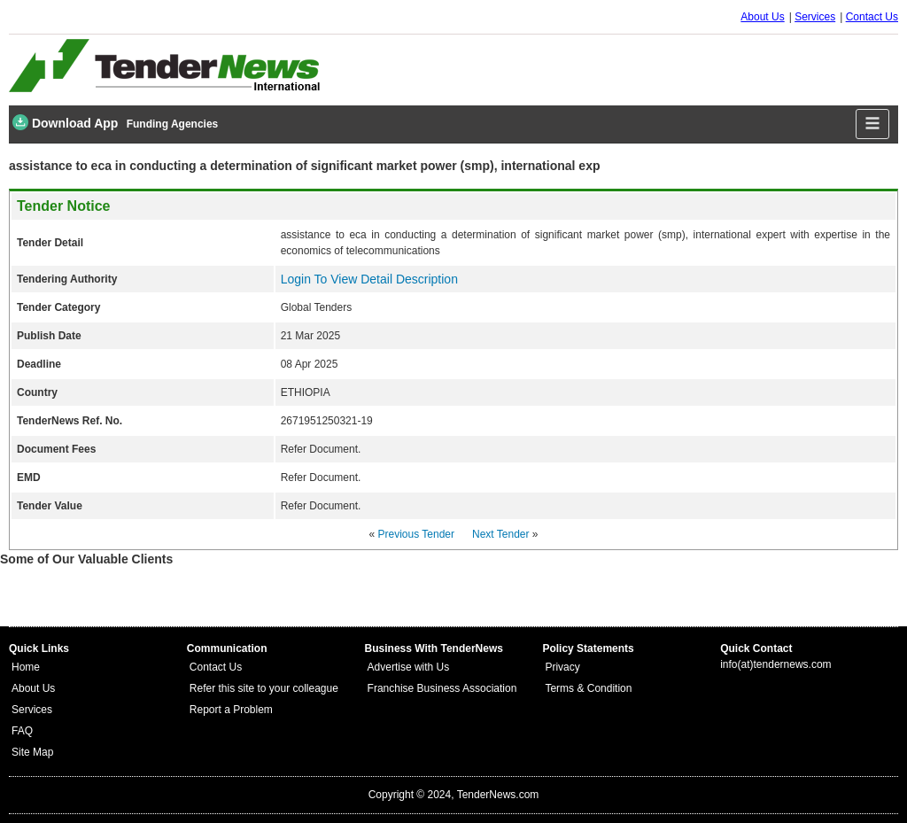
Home (26, 667)
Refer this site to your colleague (264, 688)
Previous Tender (416, 534)
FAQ (22, 731)
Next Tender (500, 534)
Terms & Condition (588, 688)
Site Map (32, 752)
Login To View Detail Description (369, 279)
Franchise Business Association (442, 688)
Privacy (562, 667)
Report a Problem (231, 709)
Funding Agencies (173, 124)
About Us (762, 17)
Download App (65, 122)
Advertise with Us (409, 667)
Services (815, 17)
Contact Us (872, 17)
